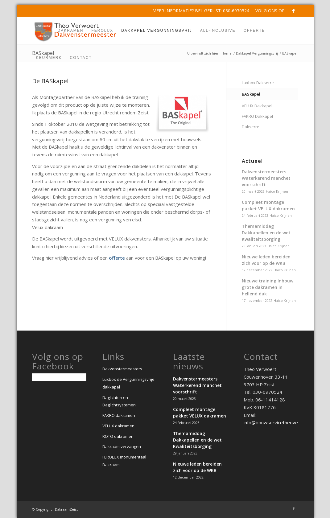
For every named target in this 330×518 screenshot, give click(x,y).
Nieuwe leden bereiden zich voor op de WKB (266, 260)
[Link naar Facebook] (293, 10)
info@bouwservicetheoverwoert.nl (280, 422)
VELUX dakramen (118, 426)
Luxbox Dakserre (258, 82)
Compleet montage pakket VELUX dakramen (268, 205)
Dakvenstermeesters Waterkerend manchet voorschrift (266, 178)
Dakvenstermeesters (122, 369)
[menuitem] (269, 10)
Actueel (252, 161)
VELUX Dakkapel (257, 106)
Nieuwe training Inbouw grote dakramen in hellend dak (267, 287)
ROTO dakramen (118, 436)
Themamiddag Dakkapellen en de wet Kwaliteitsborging (266, 232)
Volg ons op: (270, 11)
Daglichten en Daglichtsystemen (119, 401)
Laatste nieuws (189, 361)
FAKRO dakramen (118, 415)
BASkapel (251, 94)
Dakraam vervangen (121, 446)
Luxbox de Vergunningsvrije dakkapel (128, 383)
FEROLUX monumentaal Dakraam (124, 460)
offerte (117, 258)
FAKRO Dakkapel (257, 116)
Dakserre (250, 127)
